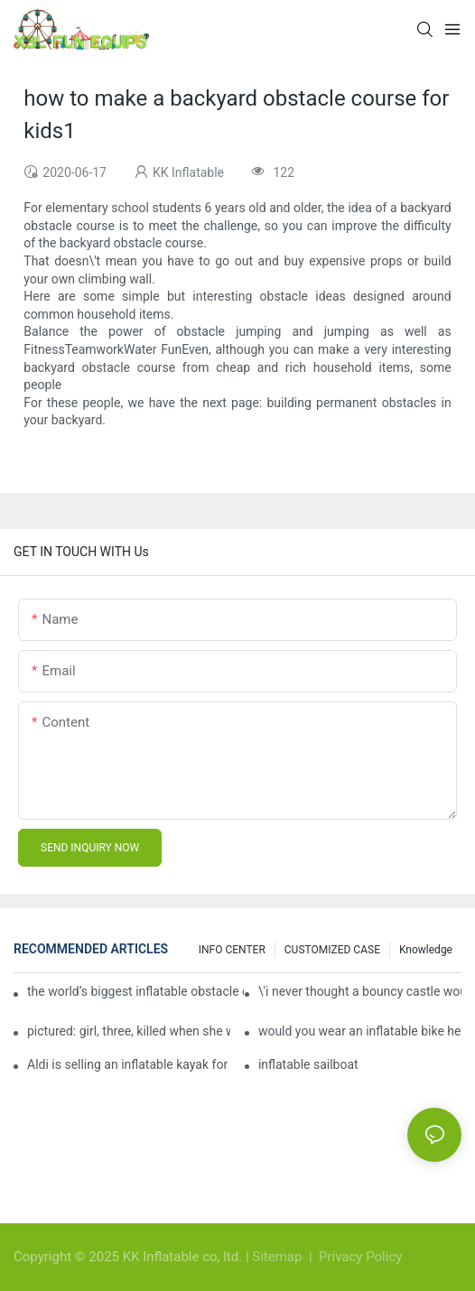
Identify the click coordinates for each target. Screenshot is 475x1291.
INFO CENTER (232, 949)
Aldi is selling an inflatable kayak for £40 (128, 1064)
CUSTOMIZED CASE (332, 949)
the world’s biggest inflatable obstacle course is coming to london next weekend (135, 991)
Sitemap (278, 1257)
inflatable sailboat (308, 1064)
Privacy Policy (360, 1257)
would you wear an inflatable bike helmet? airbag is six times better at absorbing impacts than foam (359, 1031)
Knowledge (425, 949)
